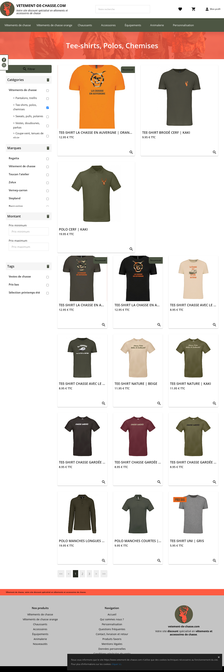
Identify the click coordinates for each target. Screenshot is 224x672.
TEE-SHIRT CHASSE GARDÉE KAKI (195, 462)
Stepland (14, 198)
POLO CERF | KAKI (73, 229)
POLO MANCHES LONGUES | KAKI (85, 541)
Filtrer (29, 69)
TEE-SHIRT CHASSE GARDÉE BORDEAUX (145, 462)
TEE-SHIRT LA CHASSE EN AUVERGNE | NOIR (149, 305)
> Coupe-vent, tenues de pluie (28, 135)
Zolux (12, 182)
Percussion (16, 206)
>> (104, 574)
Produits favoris (111, 639)
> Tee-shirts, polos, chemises (25, 107)
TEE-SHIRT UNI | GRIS (187, 541)
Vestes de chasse (20, 276)
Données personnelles (112, 649)
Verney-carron (18, 190)
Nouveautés (40, 644)
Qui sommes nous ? (112, 619)
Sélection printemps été (24, 292)
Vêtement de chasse (22, 166)
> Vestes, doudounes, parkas (26, 125)
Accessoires (108, 25)
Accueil (112, 614)
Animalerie (157, 25)
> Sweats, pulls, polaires (28, 116)
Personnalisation (183, 25)
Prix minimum (18, 225)
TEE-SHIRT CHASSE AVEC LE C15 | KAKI (89, 383)
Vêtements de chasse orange (54, 25)
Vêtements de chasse (18, 25)
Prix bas (14, 284)
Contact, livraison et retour (112, 634)
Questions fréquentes (112, 629)
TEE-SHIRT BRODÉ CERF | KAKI (166, 132)
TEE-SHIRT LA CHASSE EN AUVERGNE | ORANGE (96, 132)
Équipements (133, 25)
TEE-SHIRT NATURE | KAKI (190, 383)
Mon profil (212, 9)
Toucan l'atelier (19, 174)
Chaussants (85, 25)
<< (61, 574)
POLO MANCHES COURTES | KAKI (141, 541)
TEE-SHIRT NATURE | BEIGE (136, 383)
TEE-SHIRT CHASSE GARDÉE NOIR (85, 462)
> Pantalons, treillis (25, 98)
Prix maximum (18, 240)
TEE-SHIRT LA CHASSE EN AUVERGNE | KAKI (93, 305)
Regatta (14, 158)
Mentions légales (112, 644)
